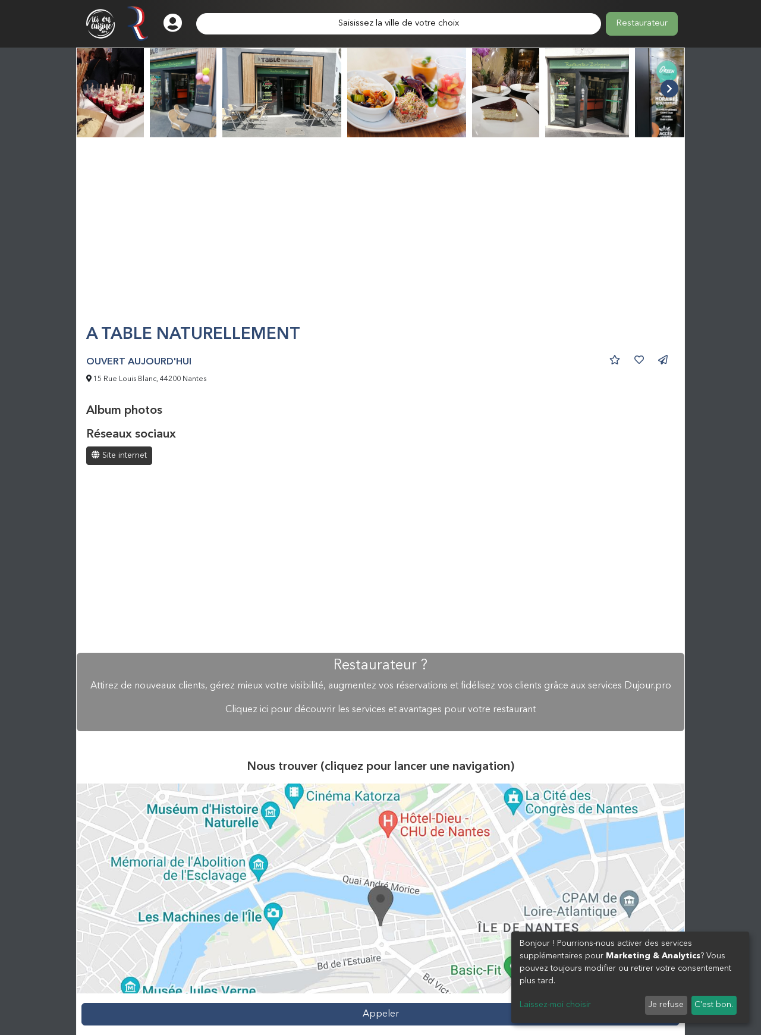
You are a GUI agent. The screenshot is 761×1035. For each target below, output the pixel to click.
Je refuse (666, 1005)
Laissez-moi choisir (555, 1005)
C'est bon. (713, 1005)
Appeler (381, 1014)
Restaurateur (642, 23)
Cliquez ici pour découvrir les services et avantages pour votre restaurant (380, 710)
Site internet (119, 455)
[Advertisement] (380, 236)
